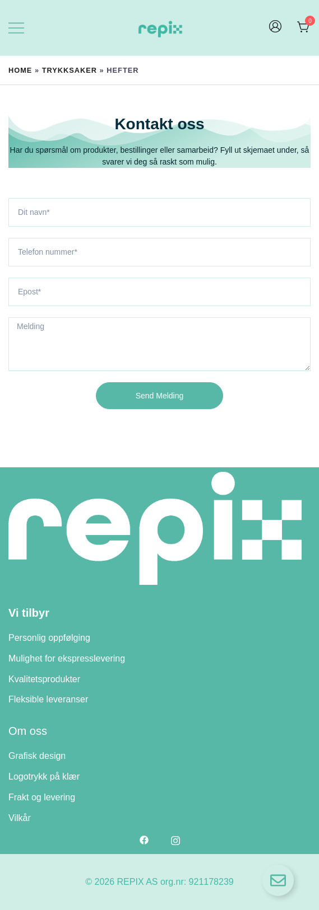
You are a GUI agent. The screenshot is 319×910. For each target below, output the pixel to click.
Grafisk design (37, 756)
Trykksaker (69, 70)
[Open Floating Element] (278, 880)
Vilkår (19, 818)
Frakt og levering (41, 797)
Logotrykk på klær (44, 776)
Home (20, 70)
